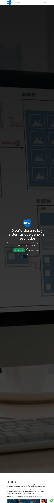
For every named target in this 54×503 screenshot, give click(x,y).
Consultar (19, 250)
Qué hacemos (34, 250)
